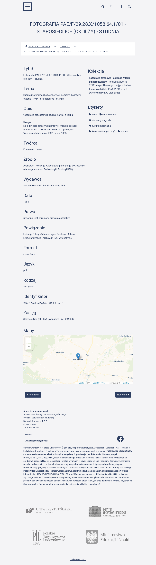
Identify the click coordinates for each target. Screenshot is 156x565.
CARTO (126, 383)
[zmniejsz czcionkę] (110, 6)
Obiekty (65, 46)
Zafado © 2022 (78, 559)
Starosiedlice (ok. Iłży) (103, 131)
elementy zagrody (101, 120)
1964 (94, 114)
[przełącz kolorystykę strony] (103, 6)
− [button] (29, 346)
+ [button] (29, 340)
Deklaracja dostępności (36, 440)
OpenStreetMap (99, 383)
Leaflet (81, 383)
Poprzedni (33, 394)
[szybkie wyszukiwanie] (129, 6)
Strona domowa (37, 46)
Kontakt (28, 434)
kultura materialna (101, 125)
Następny (123, 394)
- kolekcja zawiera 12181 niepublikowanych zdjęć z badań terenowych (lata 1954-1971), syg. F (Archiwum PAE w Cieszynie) (110, 85)
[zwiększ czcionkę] (121, 6)
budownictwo (109, 114)
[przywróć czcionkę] (116, 6)
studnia (124, 131)
